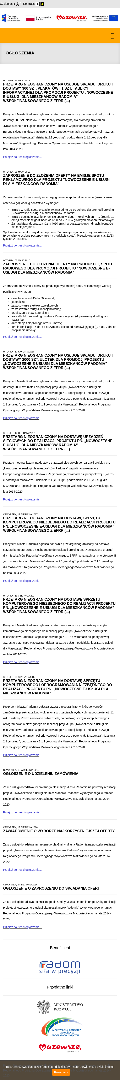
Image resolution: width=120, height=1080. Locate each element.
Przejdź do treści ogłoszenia (21, 418)
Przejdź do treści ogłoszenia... (22, 157)
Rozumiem (61, 1072)
